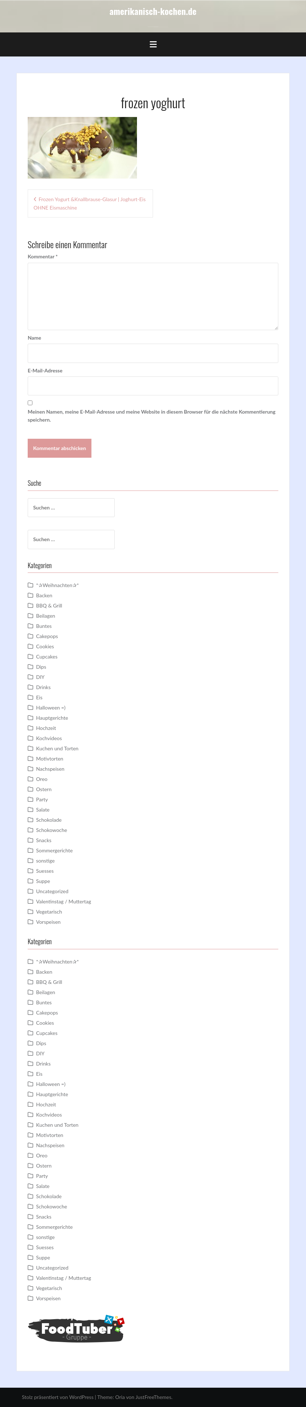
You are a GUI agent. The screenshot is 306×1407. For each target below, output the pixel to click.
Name (34, 338)
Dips (41, 667)
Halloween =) (51, 707)
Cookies (45, 646)
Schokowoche (51, 830)
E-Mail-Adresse (45, 370)
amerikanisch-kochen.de (153, 10)
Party (42, 799)
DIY (40, 677)
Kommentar (43, 256)
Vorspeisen (48, 922)
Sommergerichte (54, 850)
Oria (120, 1397)
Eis (39, 697)
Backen (44, 595)
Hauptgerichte (52, 718)
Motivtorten (49, 758)
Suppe (43, 881)
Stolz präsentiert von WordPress (58, 1397)
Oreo (41, 779)
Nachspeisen (50, 769)
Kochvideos (49, 738)
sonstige (45, 860)
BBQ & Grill (49, 605)
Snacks (43, 840)
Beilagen (45, 616)
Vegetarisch (49, 911)
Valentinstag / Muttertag (63, 901)
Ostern (43, 789)
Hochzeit (46, 728)
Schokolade (49, 820)
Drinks (43, 687)
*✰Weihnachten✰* (57, 585)
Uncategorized (52, 891)
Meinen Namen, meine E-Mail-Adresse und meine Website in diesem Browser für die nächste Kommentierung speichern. (151, 416)
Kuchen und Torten (57, 748)
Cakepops (47, 636)
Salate (43, 809)
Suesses (45, 871)
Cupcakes (47, 656)
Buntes (44, 626)
